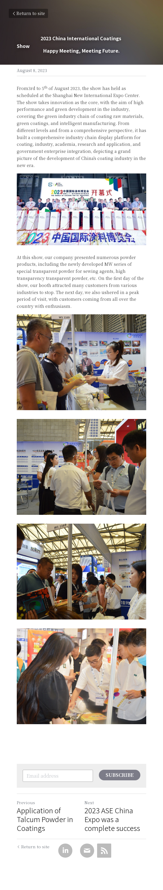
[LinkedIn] (65, 851)
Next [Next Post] (89, 802)
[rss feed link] (104, 851)
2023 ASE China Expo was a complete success (113, 819)
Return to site (28, 13)
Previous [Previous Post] (26, 802)
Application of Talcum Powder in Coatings (45, 819)
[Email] (87, 851)
